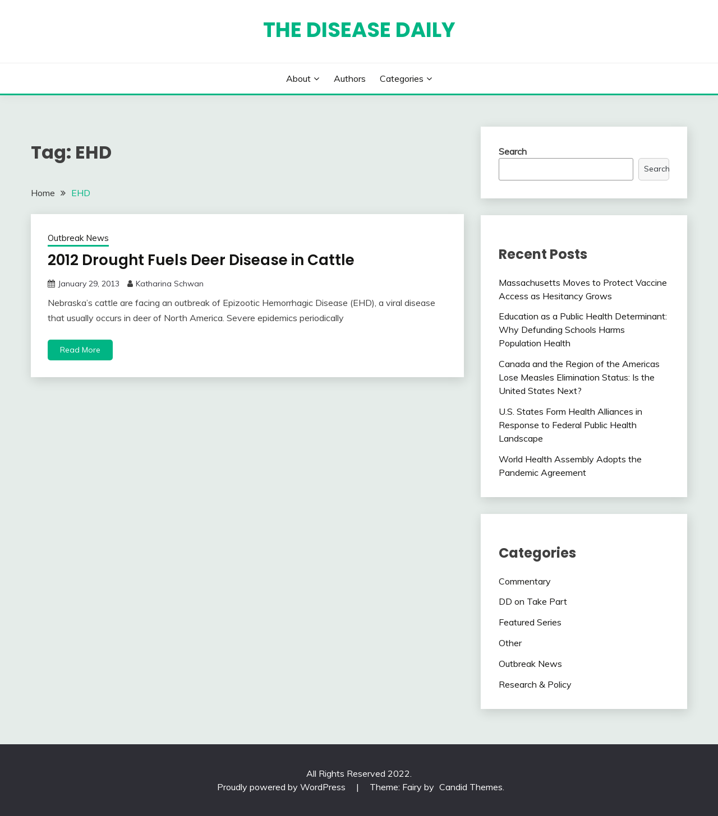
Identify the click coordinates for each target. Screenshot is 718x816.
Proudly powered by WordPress (282, 786)
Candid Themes (471, 786)
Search (513, 151)
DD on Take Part (533, 601)
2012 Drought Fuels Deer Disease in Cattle (201, 260)
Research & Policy (535, 684)
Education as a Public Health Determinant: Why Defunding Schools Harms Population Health (583, 329)
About (298, 78)
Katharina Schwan (170, 284)
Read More (80, 350)
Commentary (525, 581)
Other (510, 642)
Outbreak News (78, 238)
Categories (402, 78)
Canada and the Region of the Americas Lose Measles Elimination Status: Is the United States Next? (579, 377)
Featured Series (530, 622)
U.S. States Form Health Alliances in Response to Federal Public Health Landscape (570, 425)
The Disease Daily (359, 29)
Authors (350, 78)
